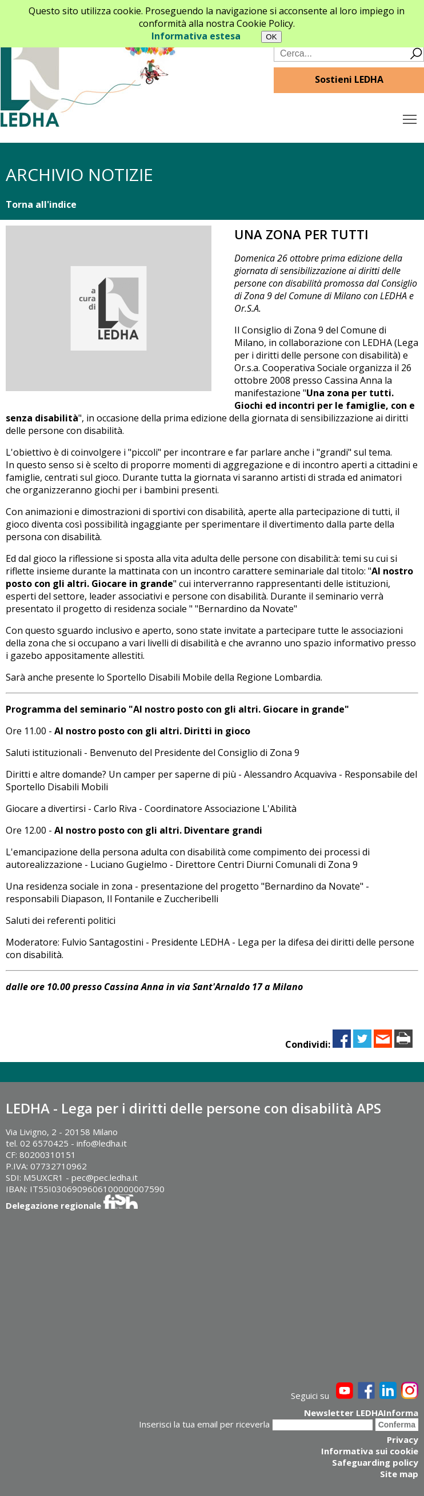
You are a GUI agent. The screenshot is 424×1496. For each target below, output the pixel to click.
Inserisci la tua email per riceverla (204, 1424)
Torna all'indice (41, 204)
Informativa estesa (196, 36)
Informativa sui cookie (369, 1451)
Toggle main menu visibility (410, 116)
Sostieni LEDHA (349, 79)
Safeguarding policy (375, 1462)
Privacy (402, 1439)
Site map (399, 1473)
